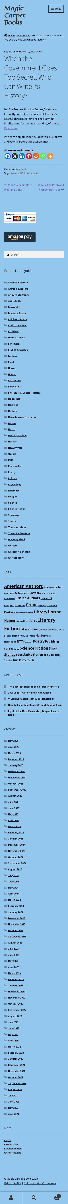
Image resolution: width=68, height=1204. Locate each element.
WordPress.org (12, 1152)
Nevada (12, 441)
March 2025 (14, 826)
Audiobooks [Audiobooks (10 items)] (21, 593)
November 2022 (16, 997)
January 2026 (15, 765)
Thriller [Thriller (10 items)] (8, 660)
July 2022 (13, 1022)
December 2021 (16, 1065)
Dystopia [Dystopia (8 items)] (42, 605)
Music (11, 429)
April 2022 (13, 1040)
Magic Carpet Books (14, 15)
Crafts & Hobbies (17, 325)
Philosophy (14, 466)
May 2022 (13, 1034)
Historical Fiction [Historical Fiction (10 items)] (24, 612)
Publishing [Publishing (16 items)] (52, 641)
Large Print (14, 386)
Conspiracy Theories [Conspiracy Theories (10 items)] (14, 605)
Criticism (13, 331)
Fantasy (12, 356)
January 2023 (15, 985)
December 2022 (16, 991)
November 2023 (16, 924)
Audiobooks (15, 300)
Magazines (14, 398)
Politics (12, 478)
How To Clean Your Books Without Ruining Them (35, 705)
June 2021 (13, 1101)
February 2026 (16, 759)
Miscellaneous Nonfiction (22, 417)
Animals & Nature (18, 288)
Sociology (13, 515)
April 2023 (13, 967)
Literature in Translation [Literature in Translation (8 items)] (46, 630)
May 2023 (13, 961)
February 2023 (16, 979)
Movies (12, 423)
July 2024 (13, 875)
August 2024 (15, 869)
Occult (12, 453)
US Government (29, 173)
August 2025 (15, 795)
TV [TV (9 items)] (28, 660)
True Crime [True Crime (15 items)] (20, 660)
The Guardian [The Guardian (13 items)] (52, 654)
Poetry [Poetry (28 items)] (39, 641)
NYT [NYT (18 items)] (20, 641)
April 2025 (13, 820)
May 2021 (13, 1107)
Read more (11, 128)
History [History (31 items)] (40, 611)
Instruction (14, 380)
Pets (10, 459)
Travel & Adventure (19, 533)
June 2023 (13, 955)
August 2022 (15, 1016)
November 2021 (16, 1071)
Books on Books (17, 313)
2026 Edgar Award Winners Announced (29, 692)
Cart (53, 1195)
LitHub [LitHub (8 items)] (61, 630)
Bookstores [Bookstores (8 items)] (9, 598)
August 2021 (15, 1089)
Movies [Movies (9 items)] (24, 635)
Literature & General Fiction (24, 392)
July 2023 (13, 948)
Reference (13, 490)
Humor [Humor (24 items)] (9, 620)
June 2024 (13, 881)
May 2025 (13, 814)
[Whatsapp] (43, 156)
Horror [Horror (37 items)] (54, 612)
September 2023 (17, 936)
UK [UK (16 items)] (32, 660)
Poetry (12, 472)
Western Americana (19, 551)
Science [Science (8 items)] (15, 649)
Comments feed (13, 1148)
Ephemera (13, 343)
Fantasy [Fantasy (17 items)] (9, 612)
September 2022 (17, 1010)
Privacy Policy (12, 1183)
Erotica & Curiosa (18, 349)
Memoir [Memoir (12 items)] (16, 635)
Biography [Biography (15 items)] (34, 593)
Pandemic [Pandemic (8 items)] (27, 642)
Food (11, 362)
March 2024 (14, 899)
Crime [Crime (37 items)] (32, 604)
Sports (12, 521)
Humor (12, 374)
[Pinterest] (29, 156)
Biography (14, 307)
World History (16, 557)
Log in (7, 1140)
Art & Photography (18, 294)
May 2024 (13, 887)
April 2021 (13, 1114)
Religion (12, 496)
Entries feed (11, 1144)
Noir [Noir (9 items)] (49, 635)
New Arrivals (15, 447)
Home (11, 35)
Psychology (14, 484)
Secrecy (14, 173)
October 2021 (15, 1077)
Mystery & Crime (17, 435)
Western (12, 545)
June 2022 (13, 1028)
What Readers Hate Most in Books (18, 187)
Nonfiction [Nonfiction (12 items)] (10, 641)
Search (34, 1198)
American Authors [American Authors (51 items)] (23, 586)
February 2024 (16, 906)
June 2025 (13, 808)
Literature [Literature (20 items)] (28, 629)
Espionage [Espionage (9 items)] (52, 605)
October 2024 (15, 857)
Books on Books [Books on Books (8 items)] (49, 593)
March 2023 (14, 973)
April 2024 (13, 893)
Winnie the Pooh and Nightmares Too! (51, 187)
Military (12, 411)
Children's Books (17, 319)
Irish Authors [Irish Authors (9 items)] (22, 621)
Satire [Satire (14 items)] (8, 648)
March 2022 (14, 1046)
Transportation (17, 527)
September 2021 (17, 1083)
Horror (11, 368)
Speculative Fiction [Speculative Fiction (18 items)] (29, 654)
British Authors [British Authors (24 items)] (27, 598)
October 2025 (15, 783)
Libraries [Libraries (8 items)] (33, 621)
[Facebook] (8, 156)
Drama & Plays (16, 337)
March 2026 (14, 753)
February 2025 (16, 832)
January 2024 (15, 912)
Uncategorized (16, 539)
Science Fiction (16, 508)
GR (40, 51)
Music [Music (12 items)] (31, 635)
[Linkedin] (22, 156)
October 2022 (15, 1003)
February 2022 (16, 1052)
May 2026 (13, 740)
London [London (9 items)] (8, 635)
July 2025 (13, 802)
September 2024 (17, 863)
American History (18, 282)
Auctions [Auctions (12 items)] (9, 593)
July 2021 (13, 1095)
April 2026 (13, 747)
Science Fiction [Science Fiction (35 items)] (34, 648)
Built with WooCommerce (40, 1183)
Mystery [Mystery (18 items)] (41, 635)
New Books (23, 35)
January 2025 (15, 838)
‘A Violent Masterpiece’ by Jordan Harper (31, 698)
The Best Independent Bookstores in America (33, 686)
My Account (11, 1198)
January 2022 (15, 1058)
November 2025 (16, 777)
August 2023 (15, 942)
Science (12, 502)
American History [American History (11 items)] (53, 587)
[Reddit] (36, 156)
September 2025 (17, 789)
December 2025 (16, 771)
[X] (15, 156)
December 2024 (16, 844)
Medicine (13, 404)
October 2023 (15, 930)
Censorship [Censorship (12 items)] (47, 598)
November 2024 (16, 851)
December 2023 (16, 918)
